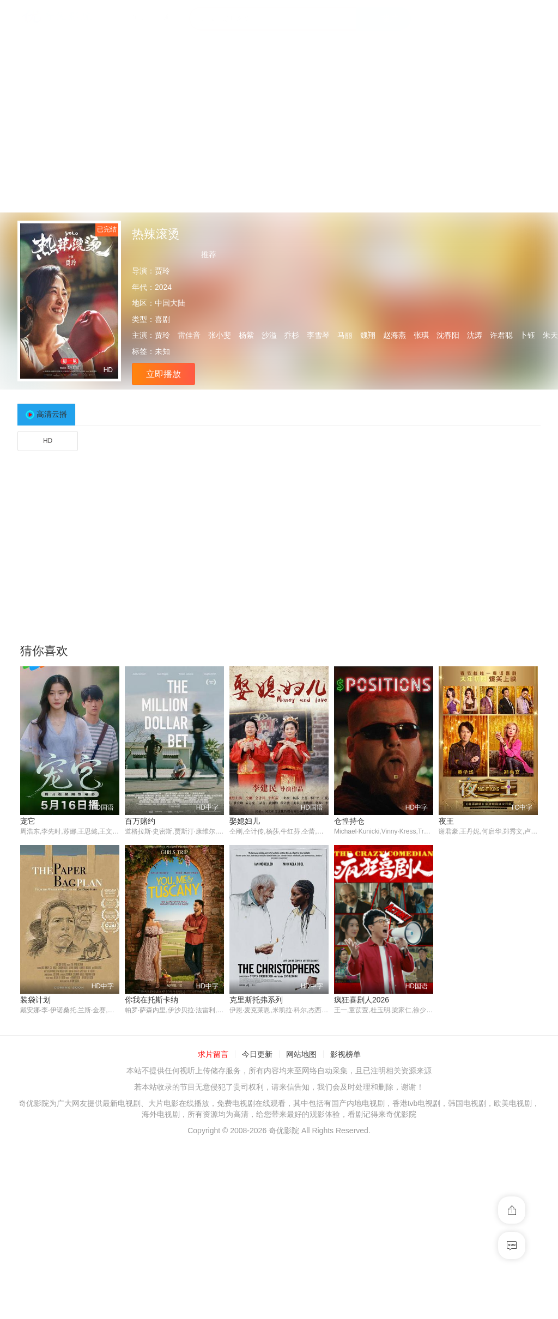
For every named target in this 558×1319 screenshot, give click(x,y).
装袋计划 (35, 999)
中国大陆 (170, 303)
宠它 (27, 821)
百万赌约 (140, 821)
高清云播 (52, 414)
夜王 (446, 821)
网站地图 (301, 1054)
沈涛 (474, 335)
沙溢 (269, 335)
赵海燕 (394, 335)
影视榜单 (345, 1054)
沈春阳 (447, 335)
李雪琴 (318, 335)
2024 (163, 287)
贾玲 (162, 270)
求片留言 (213, 1054)
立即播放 (163, 374)
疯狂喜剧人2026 (361, 999)
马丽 (345, 335)
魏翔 (367, 335)
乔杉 (291, 335)
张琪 (421, 335)
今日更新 (257, 1054)
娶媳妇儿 (244, 821)
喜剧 (162, 319)
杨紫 (246, 335)
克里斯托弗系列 (256, 999)
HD (47, 441)
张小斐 (219, 335)
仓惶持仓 (349, 821)
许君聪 (501, 335)
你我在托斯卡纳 (151, 999)
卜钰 (527, 335)
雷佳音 (189, 335)
